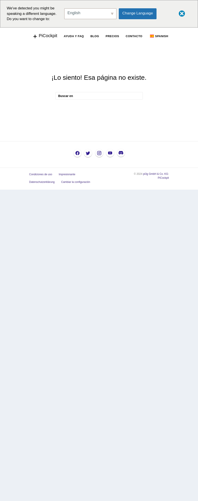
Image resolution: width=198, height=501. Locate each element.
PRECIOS (112, 36)
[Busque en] (99, 96)
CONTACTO (134, 36)
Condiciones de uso (40, 174)
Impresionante (67, 174)
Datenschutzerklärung (42, 182)
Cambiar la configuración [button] (75, 182)
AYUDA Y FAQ (74, 36)
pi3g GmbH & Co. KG (155, 173)
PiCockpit (163, 177)
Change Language (137, 13)
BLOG (94, 36)
